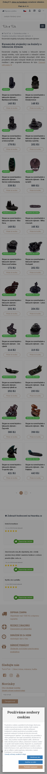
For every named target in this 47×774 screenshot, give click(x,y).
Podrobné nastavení (30, 767)
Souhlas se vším (30, 762)
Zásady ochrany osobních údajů (15, 754)
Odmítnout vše (35, 757)
